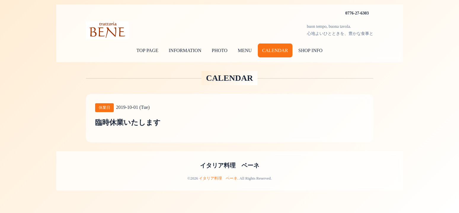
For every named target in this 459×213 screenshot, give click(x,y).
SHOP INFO (310, 50)
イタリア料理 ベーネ (229, 165)
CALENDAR (275, 50)
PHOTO (219, 50)
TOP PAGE (148, 50)
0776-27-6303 (357, 13)
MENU (245, 50)
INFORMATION (185, 50)
